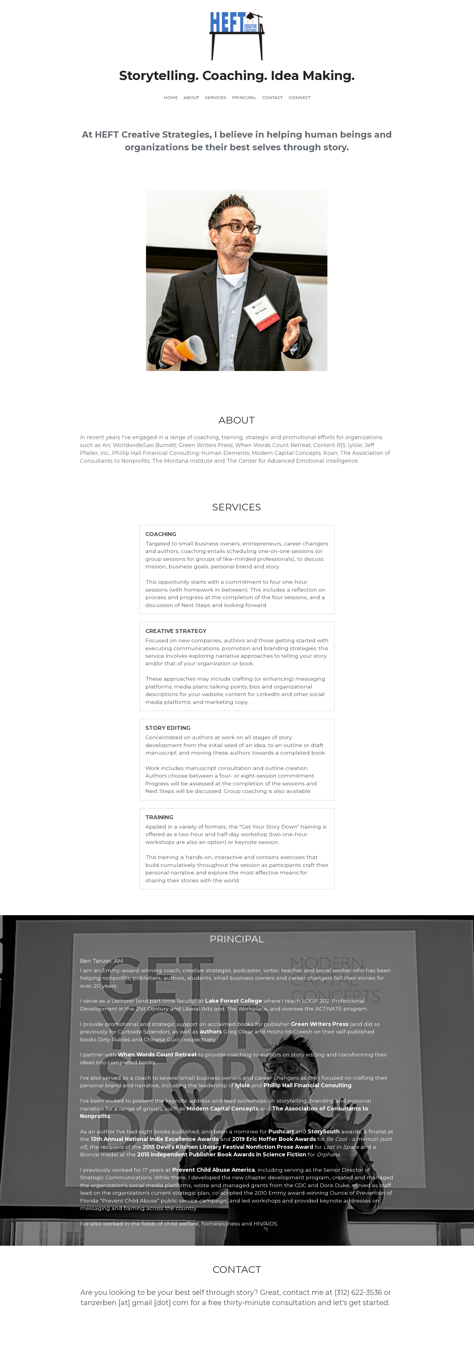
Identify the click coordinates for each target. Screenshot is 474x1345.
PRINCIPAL (244, 97)
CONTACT (272, 97)
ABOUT (191, 97)
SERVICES (215, 97)
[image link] (237, 1235)
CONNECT (299, 97)
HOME (171, 97)
